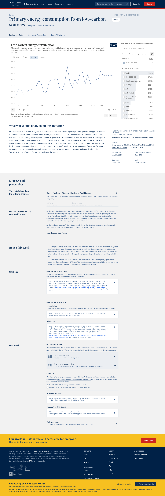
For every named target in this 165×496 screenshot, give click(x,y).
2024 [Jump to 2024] (114, 109)
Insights (49, 4)
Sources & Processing (37, 35)
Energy (115, 19)
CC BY (31, 116)
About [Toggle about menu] (70, 4)
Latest (86, 475)
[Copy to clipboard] (112, 283)
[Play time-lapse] (13, 110)
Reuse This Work (58, 35)
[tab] (16, 57)
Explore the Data (16, 35)
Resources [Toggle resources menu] (59, 4)
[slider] (23, 109)
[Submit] (126, 4)
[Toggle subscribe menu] (136, 4)
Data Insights (138, 463)
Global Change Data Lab (41, 456)
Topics (86, 459)
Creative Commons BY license (66, 262)
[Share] (111, 115)
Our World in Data (15, 4)
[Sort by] (135, 54)
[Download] (106, 115)
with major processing (119, 147)
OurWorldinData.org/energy (19, 116)
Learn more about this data (69, 114)
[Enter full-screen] (115, 115)
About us (112, 459)
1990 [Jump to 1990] (18, 109)
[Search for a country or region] (137, 48)
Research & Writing (140, 459)
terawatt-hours (126, 137)
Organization (113, 463)
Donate (149, 4)
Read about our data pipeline (58, 233)
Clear (151, 58)
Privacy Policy (71, 491)
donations (39, 487)
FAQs (31, 465)
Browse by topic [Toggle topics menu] (31, 4)
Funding (111, 466)
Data (42, 4)
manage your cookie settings (87, 491)
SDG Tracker (88, 479)
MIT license (16, 463)
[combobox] (112, 4)
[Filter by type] (137, 68)
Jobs (110, 474)
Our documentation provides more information (74, 383)
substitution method (146, 137)
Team (110, 470)
